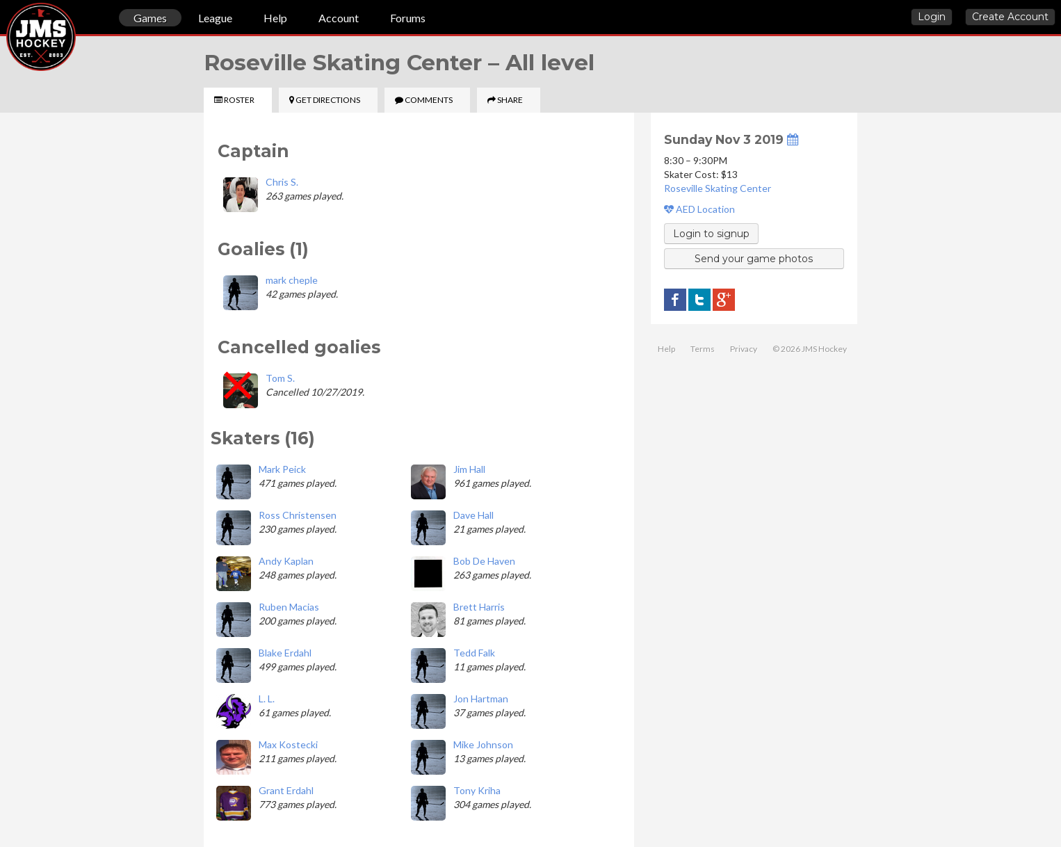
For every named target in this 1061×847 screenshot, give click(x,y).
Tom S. (280, 378)
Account (338, 17)
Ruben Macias (289, 607)
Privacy (743, 349)
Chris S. (282, 182)
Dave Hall (473, 515)
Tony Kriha (477, 790)
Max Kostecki (288, 744)
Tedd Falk (474, 653)
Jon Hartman (480, 698)
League (215, 17)
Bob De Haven (484, 561)
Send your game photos (754, 258)
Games (150, 17)
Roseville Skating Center (717, 188)
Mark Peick (282, 469)
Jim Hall (469, 469)
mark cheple (292, 280)
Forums (408, 17)
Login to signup (711, 233)
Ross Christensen (298, 515)
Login (932, 16)
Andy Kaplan (286, 561)
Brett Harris (479, 607)
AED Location (699, 209)
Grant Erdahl (286, 790)
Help (275, 17)
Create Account (1010, 16)
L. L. (267, 698)
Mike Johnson (483, 744)
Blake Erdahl (285, 653)
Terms (702, 349)
